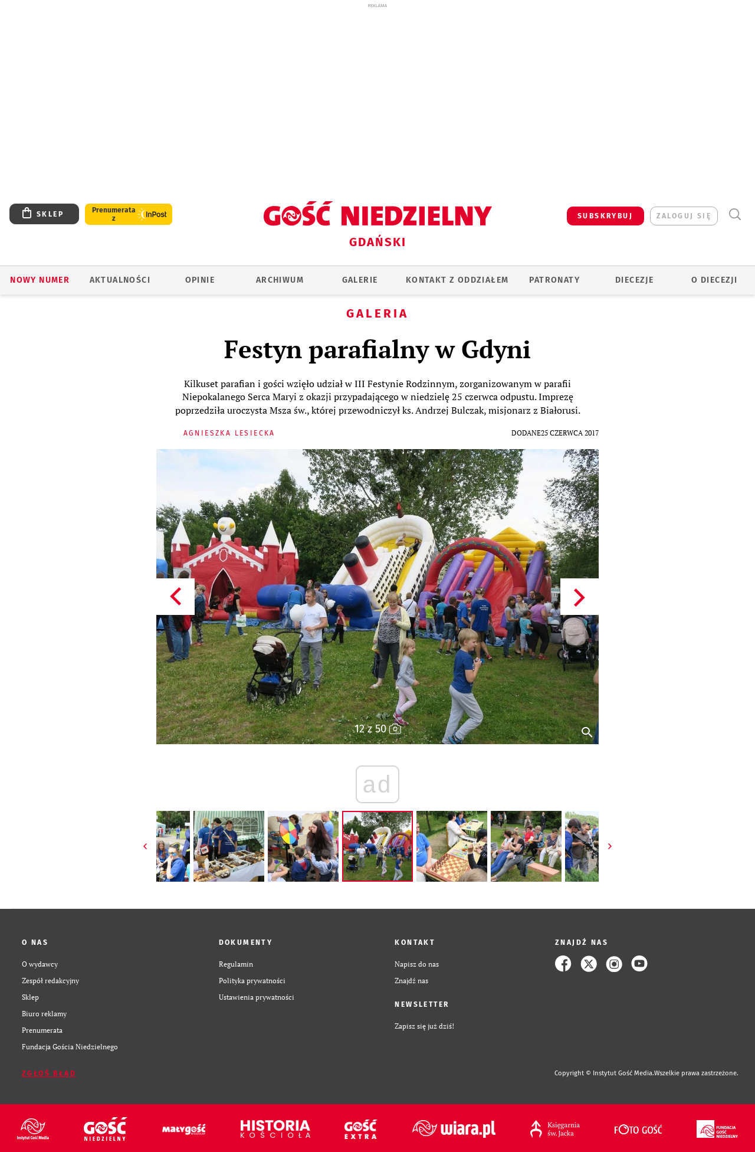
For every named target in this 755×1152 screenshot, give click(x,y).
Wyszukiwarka (735, 214)
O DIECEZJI (714, 280)
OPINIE (200, 280)
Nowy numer (40, 280)
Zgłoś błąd (49, 1073)
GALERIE (360, 280)
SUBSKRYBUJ (605, 216)
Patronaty (554, 280)
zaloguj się (683, 216)
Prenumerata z (114, 214)
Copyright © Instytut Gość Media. (604, 1073)
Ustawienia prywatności (256, 997)
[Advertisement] (377, 99)
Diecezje (634, 280)
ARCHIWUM (280, 280)
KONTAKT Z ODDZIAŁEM (457, 280)
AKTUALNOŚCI (120, 280)
